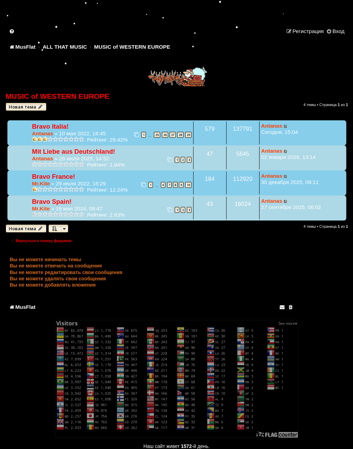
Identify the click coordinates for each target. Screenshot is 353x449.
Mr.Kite (41, 183)
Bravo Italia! (50, 126)
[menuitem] (12, 31)
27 (172, 135)
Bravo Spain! (52, 201)
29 (188, 135)
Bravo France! (53, 176)
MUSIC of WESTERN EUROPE (57, 96)
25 (157, 135)
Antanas (42, 133)
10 (188, 185)
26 (165, 135)
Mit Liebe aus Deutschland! (73, 151)
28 (180, 135)
